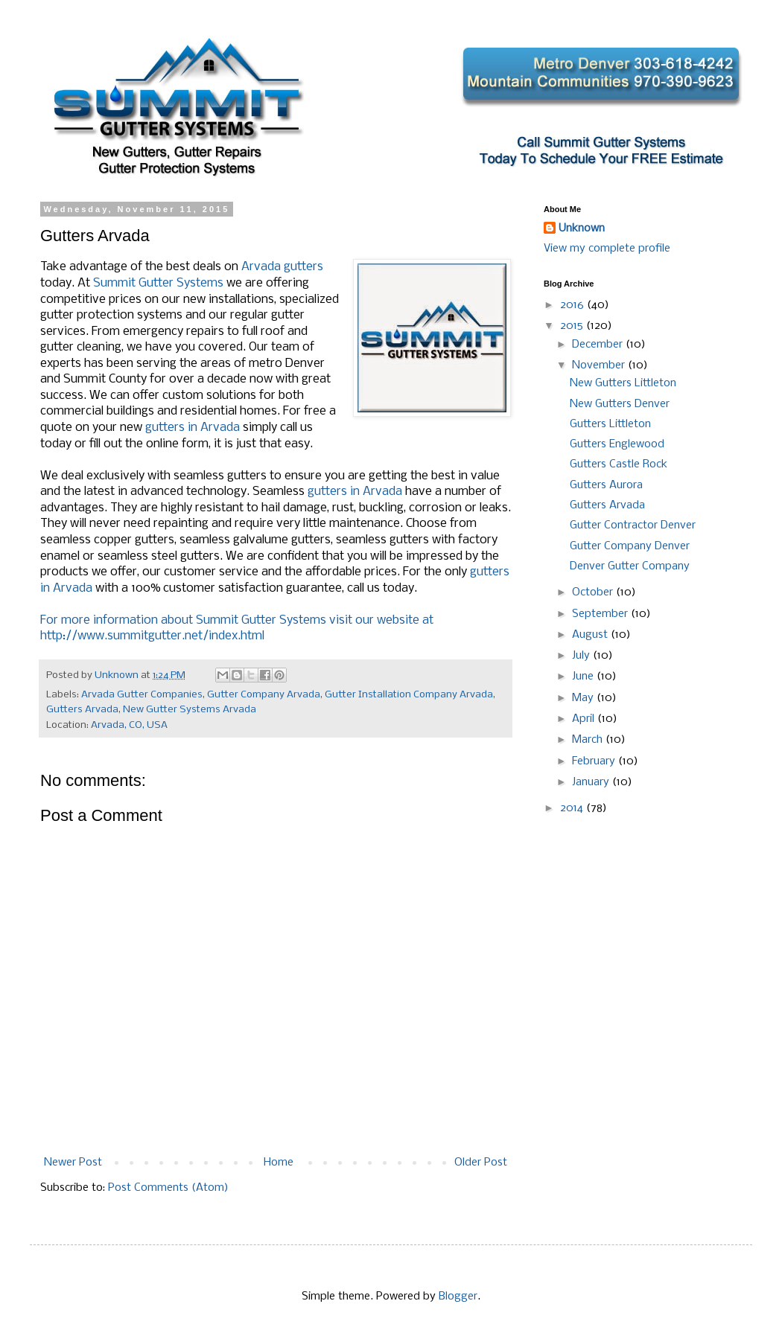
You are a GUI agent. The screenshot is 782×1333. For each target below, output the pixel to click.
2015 (573, 326)
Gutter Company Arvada (263, 694)
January (592, 782)
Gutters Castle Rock (618, 464)
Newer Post (73, 1163)
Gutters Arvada (82, 709)
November (600, 365)
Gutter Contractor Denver (633, 525)
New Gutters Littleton (623, 383)
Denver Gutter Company (630, 566)
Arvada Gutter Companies (142, 694)
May (584, 698)
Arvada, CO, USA (129, 725)
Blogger (458, 1296)
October (594, 592)
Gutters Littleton (610, 424)
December (599, 345)
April (584, 719)
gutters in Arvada (192, 427)
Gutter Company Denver (630, 546)
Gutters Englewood (617, 444)
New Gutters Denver (620, 404)
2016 (573, 305)
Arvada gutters (282, 266)
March (588, 740)
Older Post (480, 1163)
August (591, 635)
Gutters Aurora (606, 485)
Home (278, 1163)
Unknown (582, 228)
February (595, 761)
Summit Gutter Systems (158, 283)
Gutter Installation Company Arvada (409, 694)
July (582, 656)
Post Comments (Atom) (168, 1188)
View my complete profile (607, 249)
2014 (573, 808)
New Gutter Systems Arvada (189, 709)
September (601, 614)
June (584, 677)
